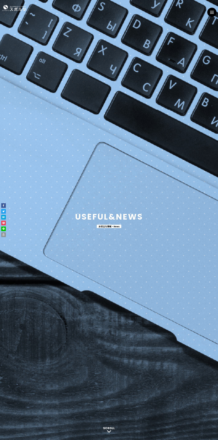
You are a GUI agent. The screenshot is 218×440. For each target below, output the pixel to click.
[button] (3, 205)
